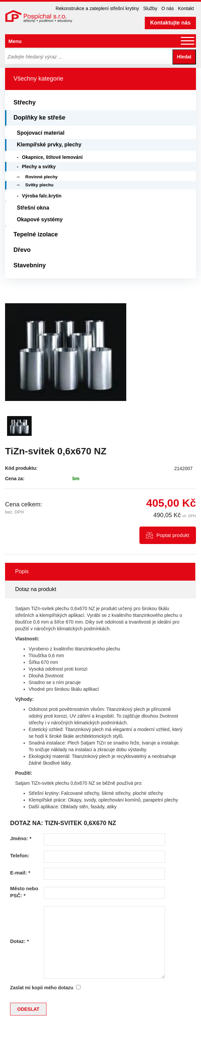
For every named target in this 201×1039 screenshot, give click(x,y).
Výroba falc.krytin (42, 195)
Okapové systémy (40, 219)
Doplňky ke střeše (39, 117)
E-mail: (20, 872)
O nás (167, 8)
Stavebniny (29, 265)
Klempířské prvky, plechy (49, 144)
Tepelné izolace (35, 234)
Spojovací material (40, 133)
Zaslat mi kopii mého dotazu (41, 987)
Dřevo (22, 249)
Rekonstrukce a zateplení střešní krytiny (97, 8)
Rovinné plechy (41, 176)
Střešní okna (33, 208)
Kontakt (186, 8)
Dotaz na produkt (35, 589)
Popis (22, 571)
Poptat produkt (172, 535)
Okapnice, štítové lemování (52, 157)
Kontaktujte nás (170, 23)
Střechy (24, 102)
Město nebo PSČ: (24, 892)
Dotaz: (19, 941)
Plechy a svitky (39, 166)
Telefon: (19, 855)
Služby (150, 8)
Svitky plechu (39, 184)
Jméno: (20, 838)
